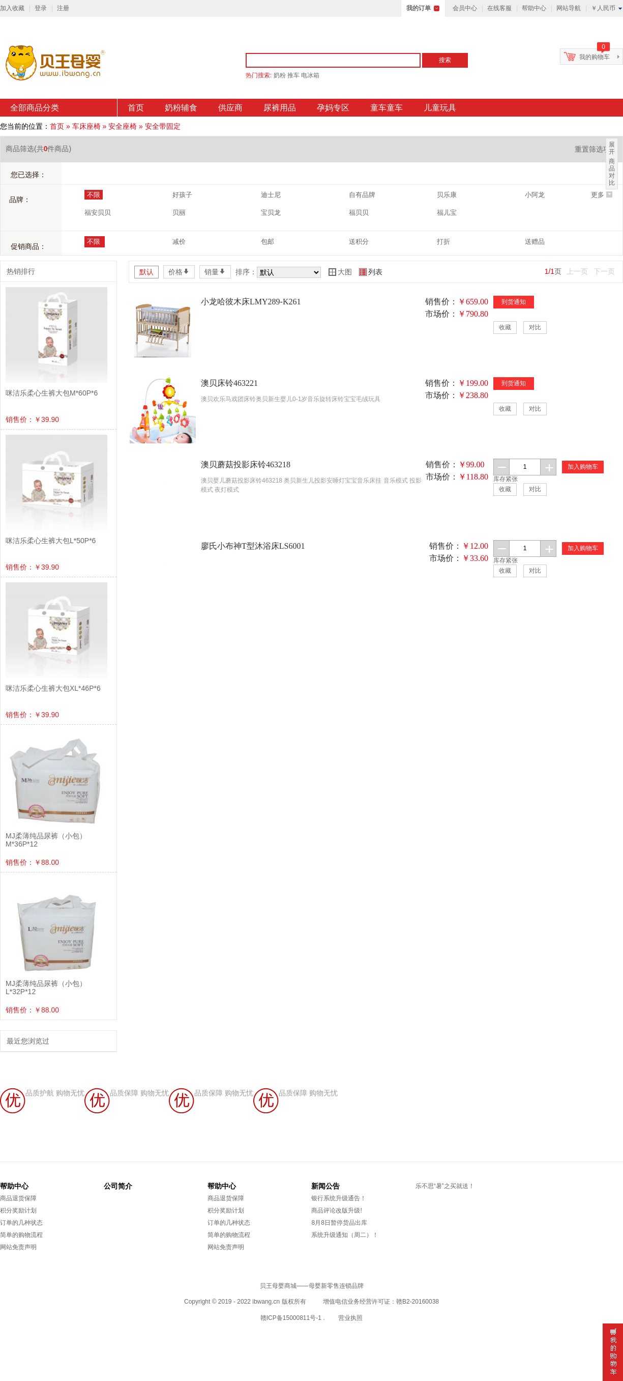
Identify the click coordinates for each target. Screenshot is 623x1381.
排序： (246, 272)
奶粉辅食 (181, 107)
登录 (41, 8)
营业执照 (350, 1317)
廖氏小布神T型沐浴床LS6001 (253, 546)
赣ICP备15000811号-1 (290, 1317)
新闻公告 (325, 1186)
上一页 (577, 271)
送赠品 (535, 241)
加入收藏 (12, 8)
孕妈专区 (333, 107)
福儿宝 (447, 212)
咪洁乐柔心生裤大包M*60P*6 (52, 393)
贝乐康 (447, 195)
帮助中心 (534, 8)
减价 (179, 241)
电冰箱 (310, 75)
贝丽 (179, 212)
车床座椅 (86, 126)
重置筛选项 (596, 149)
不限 (93, 195)
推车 (293, 75)
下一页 (604, 271)
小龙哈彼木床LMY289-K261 (251, 301)
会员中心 (465, 8)
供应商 (230, 107)
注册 (63, 8)
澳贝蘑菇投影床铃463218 (245, 464)
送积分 (359, 241)
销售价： (441, 301)
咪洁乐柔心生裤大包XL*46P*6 (53, 688)
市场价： (441, 313)
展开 (612, 148)
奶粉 (280, 75)
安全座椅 (122, 126)
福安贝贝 (97, 212)
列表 (370, 272)
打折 (443, 241)
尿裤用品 (279, 107)
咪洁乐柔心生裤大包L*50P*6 (51, 541)
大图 (340, 272)
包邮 (267, 241)
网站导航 (568, 8)
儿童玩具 (440, 107)
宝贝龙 (271, 212)
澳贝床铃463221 (229, 383)
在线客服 (499, 8)
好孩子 (182, 195)
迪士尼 (271, 195)
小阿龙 (535, 195)
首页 (136, 107)
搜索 (445, 60)
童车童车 (386, 107)
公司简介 (118, 1186)
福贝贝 (359, 212)
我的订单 (418, 8)
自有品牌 (362, 195)
